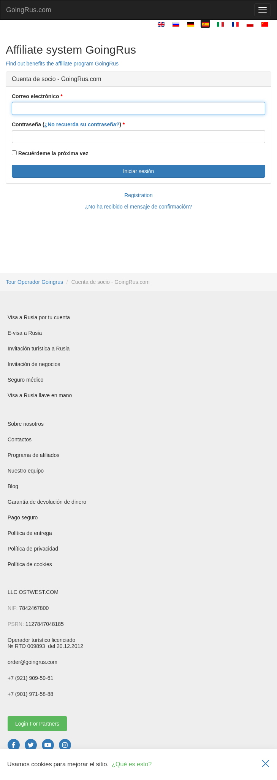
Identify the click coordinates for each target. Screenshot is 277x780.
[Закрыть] (265, 764)
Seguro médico (25, 380)
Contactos (20, 439)
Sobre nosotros (26, 424)
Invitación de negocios (34, 364)
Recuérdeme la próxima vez (50, 153)
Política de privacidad (33, 549)
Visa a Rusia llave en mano (40, 395)
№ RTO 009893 (27, 646)
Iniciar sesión (138, 171)
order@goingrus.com (32, 662)
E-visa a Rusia (25, 333)
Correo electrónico (35, 96)
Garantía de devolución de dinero (47, 502)
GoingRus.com (28, 10)
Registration (138, 195)
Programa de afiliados (33, 455)
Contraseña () (66, 124)
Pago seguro (23, 517)
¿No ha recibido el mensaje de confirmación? (138, 207)
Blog (13, 486)
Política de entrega (30, 533)
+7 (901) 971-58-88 (30, 694)
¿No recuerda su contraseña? (82, 124)
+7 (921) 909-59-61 (30, 678)
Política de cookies (30, 564)
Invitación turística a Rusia (39, 348)
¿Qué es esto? (132, 764)
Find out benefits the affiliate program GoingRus (62, 63)
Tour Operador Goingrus (34, 282)
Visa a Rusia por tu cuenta (39, 317)
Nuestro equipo (26, 471)
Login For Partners (37, 724)
